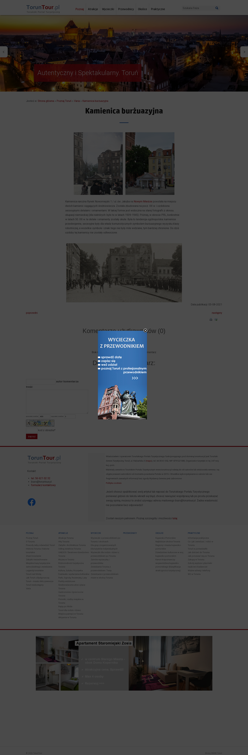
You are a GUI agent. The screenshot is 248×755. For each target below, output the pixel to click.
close (145, 304)
